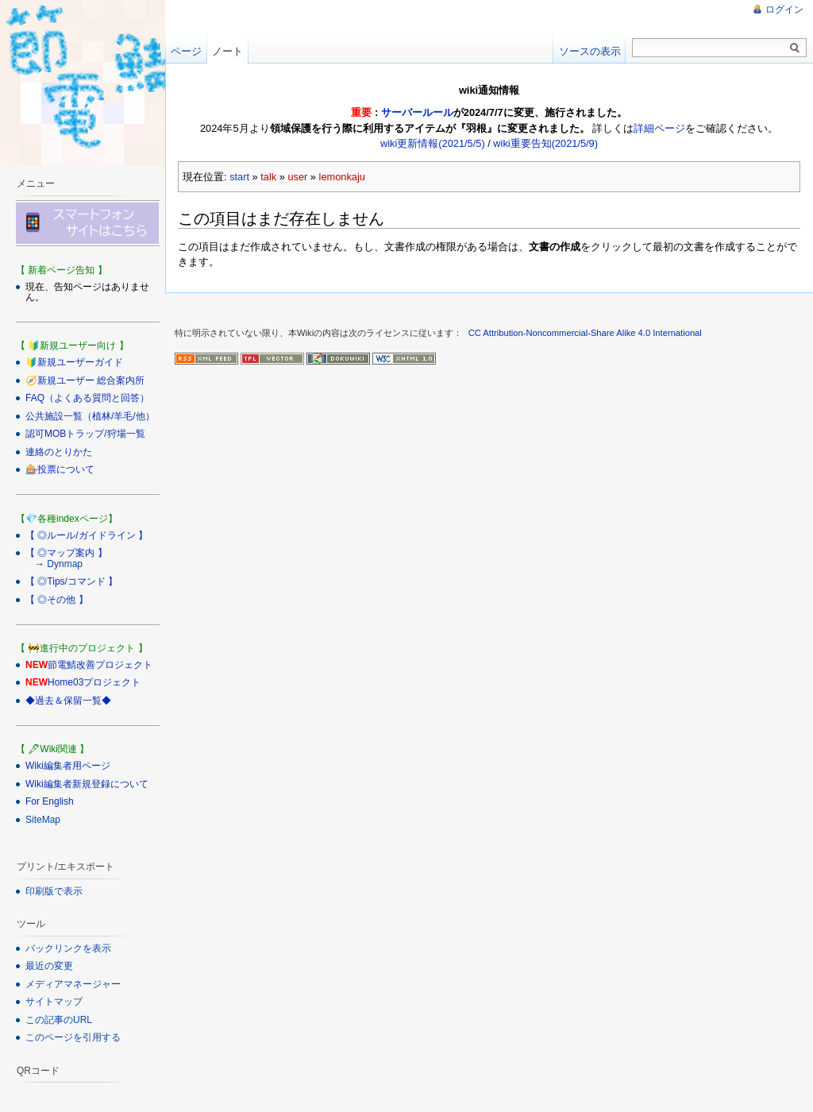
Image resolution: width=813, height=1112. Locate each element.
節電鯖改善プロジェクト (100, 664)
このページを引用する (73, 1037)
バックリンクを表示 (68, 948)
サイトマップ (54, 1001)
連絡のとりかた (58, 452)
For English (49, 801)
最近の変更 (49, 965)
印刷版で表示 (54, 891)
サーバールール (417, 112)
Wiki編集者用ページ (67, 765)
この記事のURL (58, 1019)
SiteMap (42, 819)
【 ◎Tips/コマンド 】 (71, 581)
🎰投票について (59, 469)
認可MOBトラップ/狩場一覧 (85, 433)
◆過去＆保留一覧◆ (68, 700)
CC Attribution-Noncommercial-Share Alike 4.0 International (585, 333)
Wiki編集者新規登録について (86, 784)
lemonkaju (342, 177)
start (239, 177)
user (297, 177)
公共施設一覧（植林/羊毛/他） (90, 416)
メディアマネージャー (73, 984)
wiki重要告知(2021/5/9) (545, 143)
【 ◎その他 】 (56, 599)
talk (268, 177)
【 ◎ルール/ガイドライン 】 (86, 535)
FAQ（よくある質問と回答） (87, 397)
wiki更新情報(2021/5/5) (432, 143)
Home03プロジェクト (94, 682)
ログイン (784, 9)
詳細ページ (659, 128)
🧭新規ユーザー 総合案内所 (84, 380)
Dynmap (65, 564)
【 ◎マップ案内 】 (66, 552)
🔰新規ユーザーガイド (74, 362)
